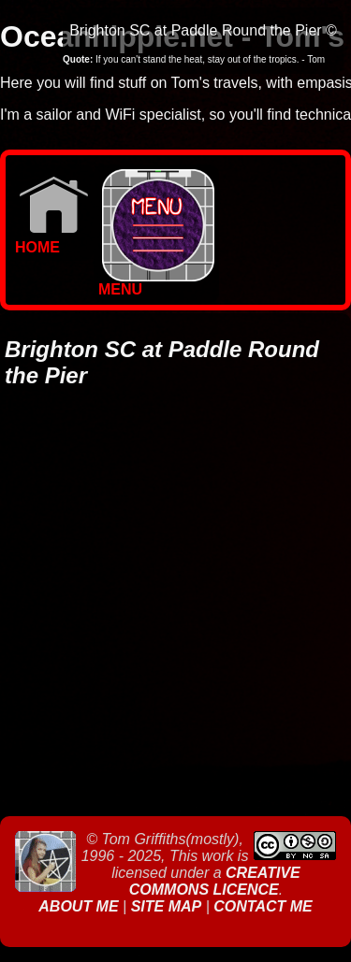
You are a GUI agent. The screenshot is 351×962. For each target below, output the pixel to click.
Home (52, 240)
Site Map (166, 906)
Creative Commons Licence (214, 881)
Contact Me (262, 906)
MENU (156, 282)
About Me (80, 906)
